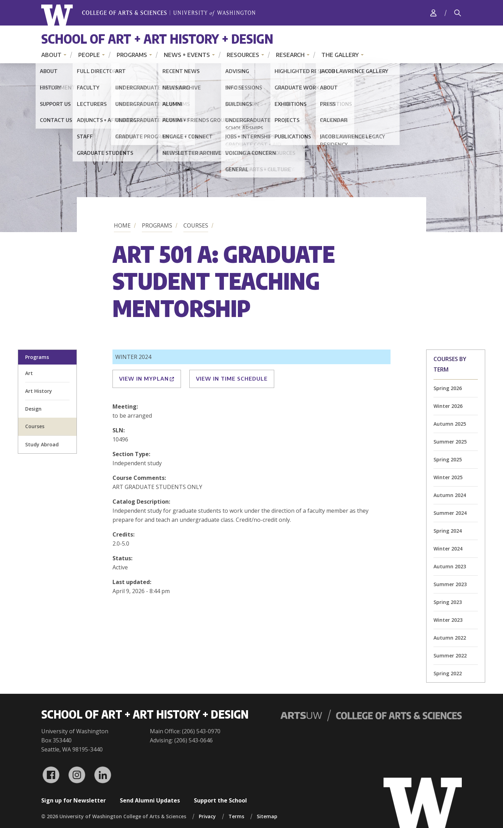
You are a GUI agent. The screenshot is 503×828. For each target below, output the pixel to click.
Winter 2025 (447, 477)
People (89, 54)
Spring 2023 (447, 602)
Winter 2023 (447, 620)
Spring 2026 (447, 388)
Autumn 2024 (449, 495)
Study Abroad (42, 444)
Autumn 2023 (449, 566)
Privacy (207, 816)
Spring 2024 (447, 530)
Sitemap (267, 816)
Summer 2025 (450, 441)
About (51, 54)
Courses (195, 225)
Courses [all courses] (34, 426)
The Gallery (340, 54)
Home (122, 225)
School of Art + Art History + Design (157, 38)
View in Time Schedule (232, 378)
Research (290, 54)
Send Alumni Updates (150, 800)
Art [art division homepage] (29, 373)
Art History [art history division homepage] (38, 391)
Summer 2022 (450, 655)
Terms (236, 816)
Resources (243, 54)
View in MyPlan (146, 378)
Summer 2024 (450, 513)
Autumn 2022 (449, 637)
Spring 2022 (447, 673)
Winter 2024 (447, 548)
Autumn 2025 (449, 423)
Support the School (220, 800)
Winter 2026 (447, 406)
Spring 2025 (447, 459)
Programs (132, 54)
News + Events (187, 54)
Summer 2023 (450, 584)
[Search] (457, 13)
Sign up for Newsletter (73, 800)
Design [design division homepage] (33, 408)
